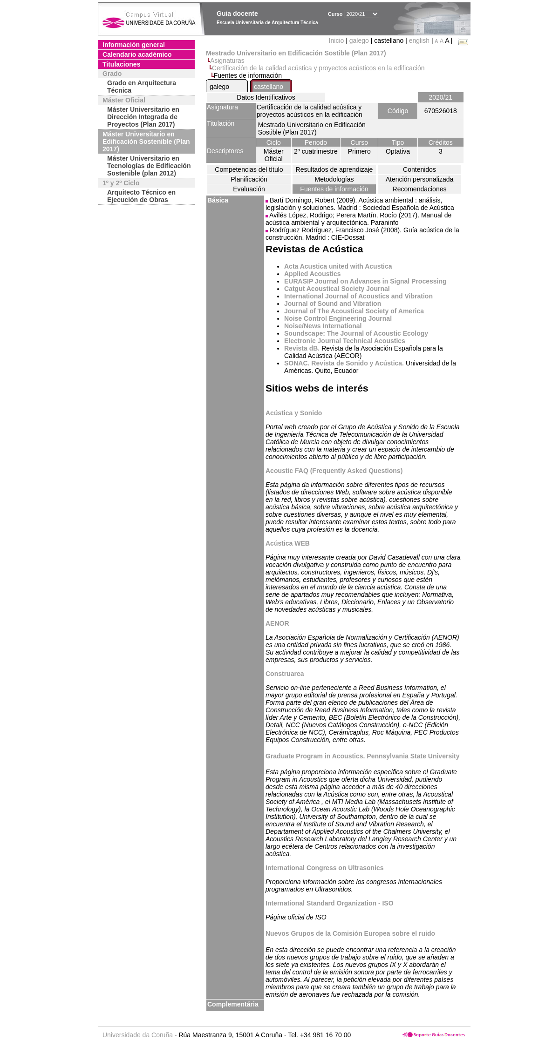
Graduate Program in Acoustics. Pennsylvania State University (363, 756)
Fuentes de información (334, 189)
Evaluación (249, 189)
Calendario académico (137, 54)
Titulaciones (121, 64)
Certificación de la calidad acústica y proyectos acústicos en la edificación (318, 68)
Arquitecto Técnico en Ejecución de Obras (141, 196)
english (419, 40)
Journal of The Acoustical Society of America (354, 311)
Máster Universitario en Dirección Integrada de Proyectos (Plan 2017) (143, 117)
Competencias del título (249, 169)
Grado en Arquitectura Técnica (141, 86)
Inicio (337, 40)
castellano (268, 86)
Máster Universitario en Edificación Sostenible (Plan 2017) (146, 141)
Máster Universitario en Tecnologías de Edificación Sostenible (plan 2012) (149, 166)
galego (359, 40)
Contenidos (419, 169)
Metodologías (334, 179)
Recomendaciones (420, 189)
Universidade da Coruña (137, 1035)
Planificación (249, 179)
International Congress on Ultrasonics (325, 867)
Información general (133, 44)
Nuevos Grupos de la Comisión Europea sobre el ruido (350, 933)
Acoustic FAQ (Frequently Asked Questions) (334, 470)
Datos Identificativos (266, 97)
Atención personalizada (420, 179)
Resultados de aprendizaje (334, 169)
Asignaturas (227, 60)
